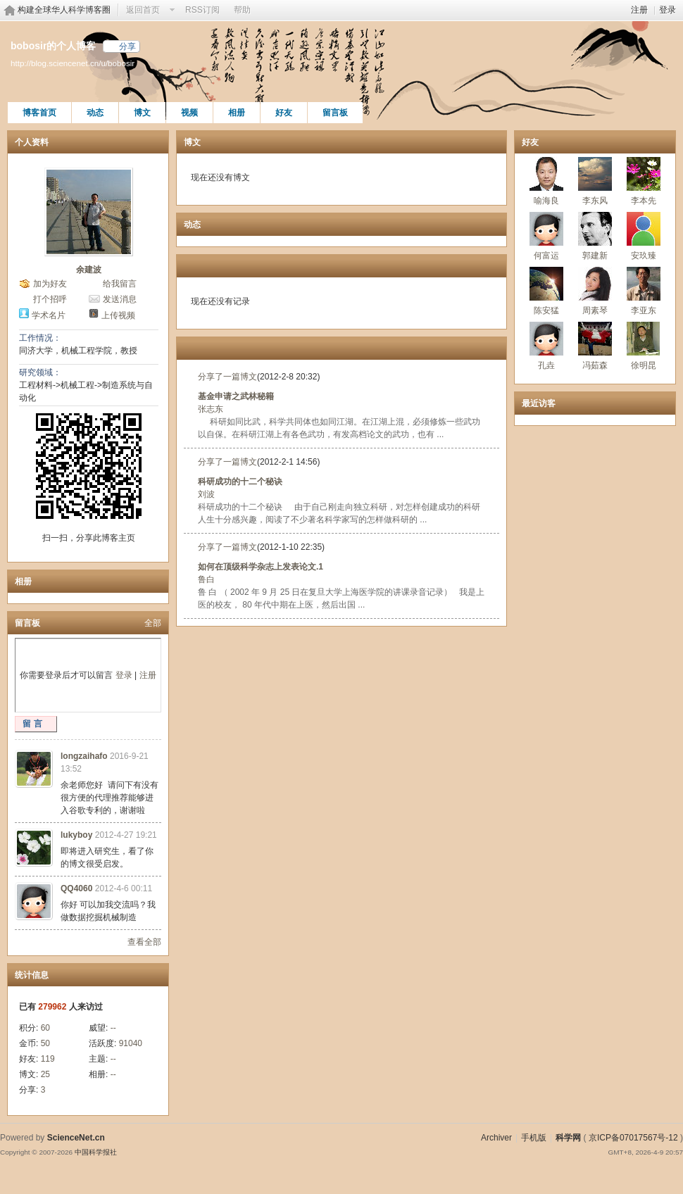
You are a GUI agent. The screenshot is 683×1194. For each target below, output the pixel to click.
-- (113, 1028)
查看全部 (144, 942)
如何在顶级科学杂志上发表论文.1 (260, 567)
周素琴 (595, 310)
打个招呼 (50, 299)
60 (45, 1028)
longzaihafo (84, 756)
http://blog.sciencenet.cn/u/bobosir (72, 63)
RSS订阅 (202, 10)
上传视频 (118, 315)
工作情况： (40, 338)
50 (45, 1043)
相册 (236, 113)
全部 (152, 623)
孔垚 (546, 365)
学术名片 (48, 315)
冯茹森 (595, 365)
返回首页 (143, 10)
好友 (283, 113)
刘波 (206, 494)
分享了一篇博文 (227, 377)
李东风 (595, 201)
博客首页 (39, 113)
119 (48, 1059)
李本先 (643, 201)
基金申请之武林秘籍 (236, 396)
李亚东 (643, 310)
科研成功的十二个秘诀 (240, 481)
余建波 (88, 270)
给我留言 (120, 284)
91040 (130, 1043)
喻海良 (546, 201)
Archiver (496, 1138)
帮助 (242, 10)
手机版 (533, 1138)
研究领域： (40, 372)
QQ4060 (76, 888)
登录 (667, 10)
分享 (127, 46)
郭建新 (595, 255)
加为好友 (50, 284)
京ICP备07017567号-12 (633, 1138)
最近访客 (539, 403)
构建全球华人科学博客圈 (64, 10)
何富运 (546, 255)
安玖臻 (643, 255)
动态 (95, 113)
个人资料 (32, 142)
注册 (639, 10)
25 (45, 1074)
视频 (189, 113)
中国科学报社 (96, 1152)
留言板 (335, 113)
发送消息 (120, 299)
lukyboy (76, 835)
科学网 (568, 1138)
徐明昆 (643, 365)
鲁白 (206, 579)
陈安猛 (546, 310)
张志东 (210, 409)
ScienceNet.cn (76, 1138)
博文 (142, 113)
